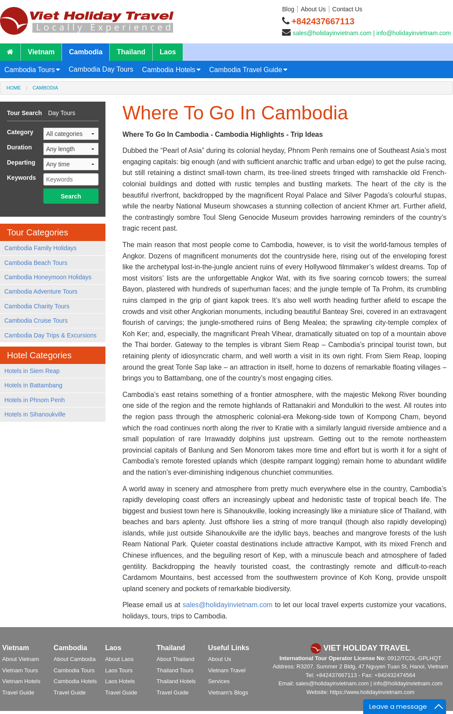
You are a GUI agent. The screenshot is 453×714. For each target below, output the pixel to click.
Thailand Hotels (176, 681)
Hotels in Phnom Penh (34, 400)
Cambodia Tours (29, 69)
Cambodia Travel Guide (245, 69)
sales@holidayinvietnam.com (227, 604)
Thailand (131, 52)
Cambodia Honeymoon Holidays (48, 277)
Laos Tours (118, 670)
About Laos (119, 659)
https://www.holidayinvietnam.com (372, 692)
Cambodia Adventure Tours (41, 291)
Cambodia (85, 52)
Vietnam (41, 52)
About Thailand (175, 659)
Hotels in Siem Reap (32, 370)
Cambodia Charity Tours (36, 306)
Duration (19, 147)
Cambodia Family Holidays (40, 248)
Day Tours (62, 112)
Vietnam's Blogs (228, 692)
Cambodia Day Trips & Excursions (50, 335)
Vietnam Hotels (21, 681)
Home (14, 87)
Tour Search (24, 112)
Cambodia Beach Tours (35, 262)
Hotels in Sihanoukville (35, 414)
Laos (168, 52)
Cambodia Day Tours (101, 69)
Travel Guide (18, 692)
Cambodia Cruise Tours (36, 320)
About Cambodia (75, 659)
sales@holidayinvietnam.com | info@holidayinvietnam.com (372, 33)
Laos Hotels (120, 681)
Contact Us (347, 9)
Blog (288, 9)
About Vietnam (20, 659)
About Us (313, 9)
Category (20, 132)
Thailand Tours (175, 670)
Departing (21, 162)
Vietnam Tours (20, 670)
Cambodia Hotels (168, 69)
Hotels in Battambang (33, 385)
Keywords (21, 177)
